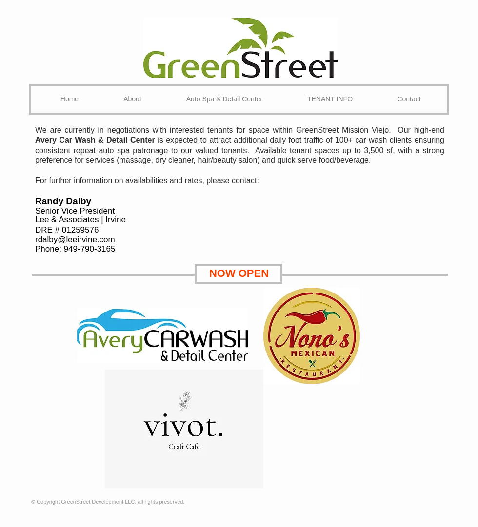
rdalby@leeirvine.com (75, 239)
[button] (224, 99)
